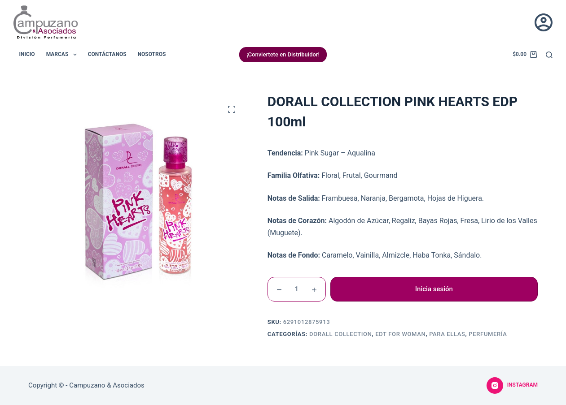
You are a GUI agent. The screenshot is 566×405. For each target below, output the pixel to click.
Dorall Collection (340, 334)
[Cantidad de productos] (297, 289)
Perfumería (488, 334)
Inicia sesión (434, 289)
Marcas (63, 54)
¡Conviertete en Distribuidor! (283, 54)
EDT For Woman (400, 334)
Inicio (27, 54)
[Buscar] (549, 55)
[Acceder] (544, 22)
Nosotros (152, 54)
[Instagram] (512, 385)
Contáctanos (107, 54)
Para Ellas (447, 334)
